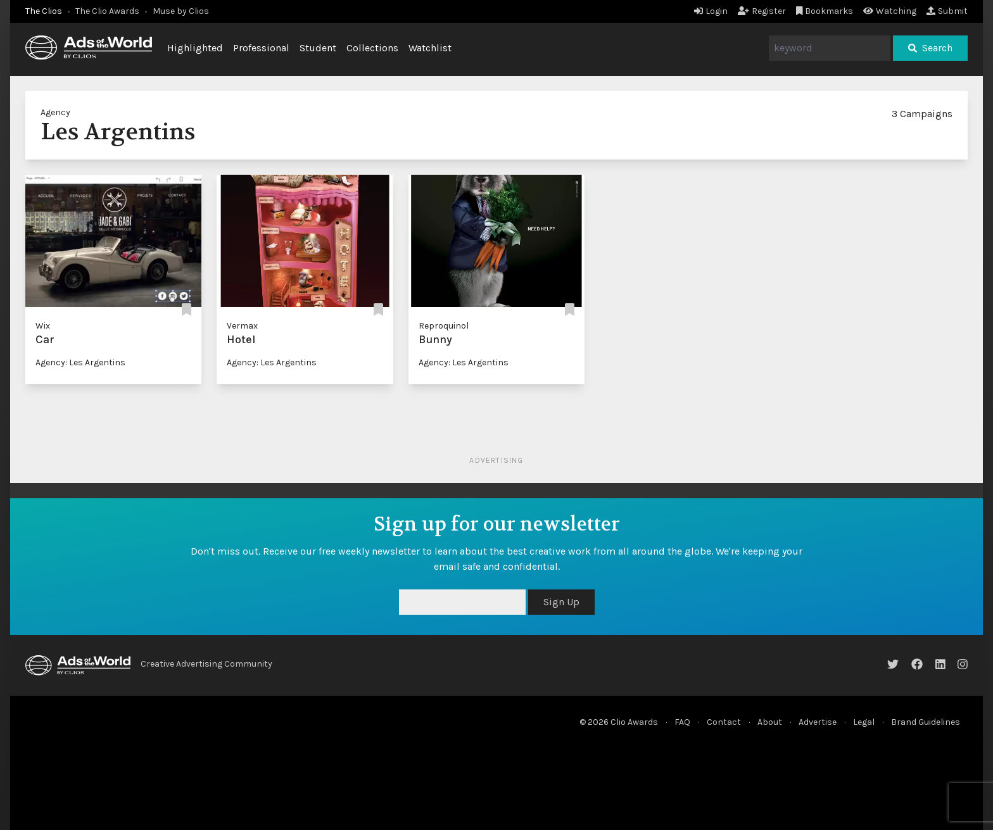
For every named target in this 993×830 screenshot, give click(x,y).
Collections (372, 48)
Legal (864, 722)
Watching (889, 11)
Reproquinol (444, 325)
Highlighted (195, 48)
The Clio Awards (107, 11)
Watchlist (430, 48)
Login (711, 11)
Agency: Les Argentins (80, 362)
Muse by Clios (181, 11)
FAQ (682, 722)
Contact (724, 722)
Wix (42, 325)
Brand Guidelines (925, 722)
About (769, 722)
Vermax (242, 325)
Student (318, 48)
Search (930, 48)
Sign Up (561, 602)
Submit (947, 11)
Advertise (818, 722)
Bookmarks (825, 11)
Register (762, 11)
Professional (261, 48)
